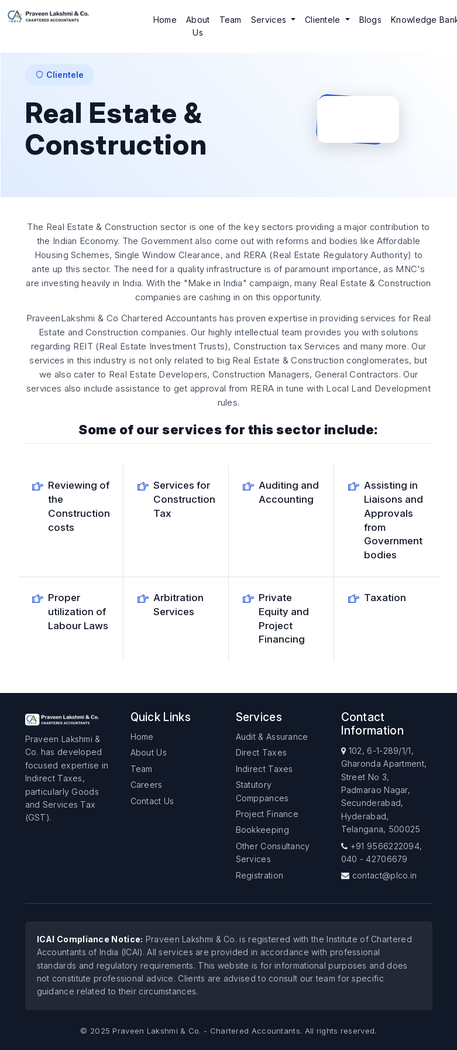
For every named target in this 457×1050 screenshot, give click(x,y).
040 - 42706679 (374, 859)
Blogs (370, 20)
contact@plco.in (384, 875)
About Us (198, 26)
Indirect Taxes (264, 769)
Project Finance (267, 814)
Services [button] (270, 20)
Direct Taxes (261, 752)
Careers (146, 785)
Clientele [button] (324, 20)
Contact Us (152, 801)
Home (165, 20)
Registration (260, 875)
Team (230, 20)
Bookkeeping (262, 830)
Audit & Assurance (272, 737)
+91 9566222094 (385, 846)
